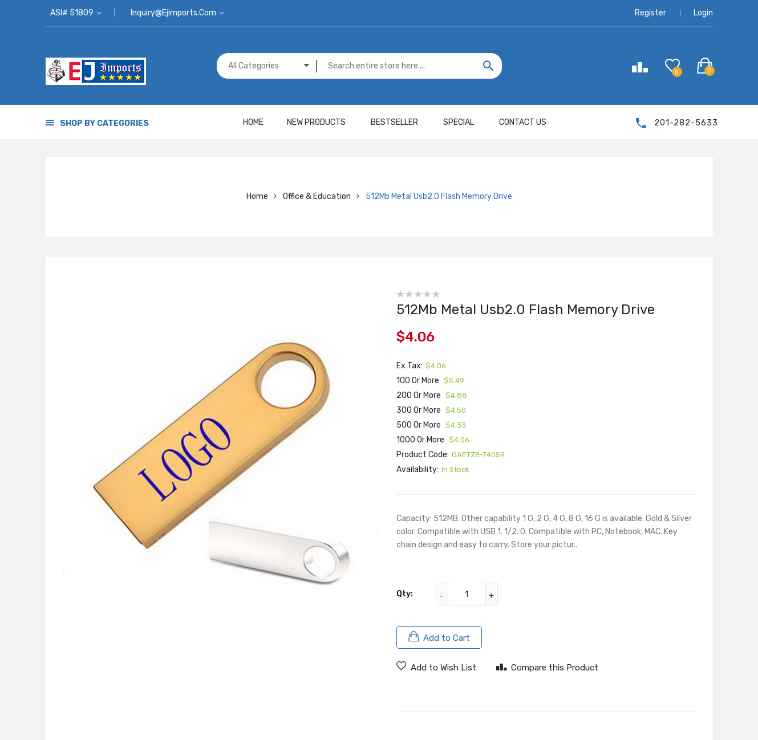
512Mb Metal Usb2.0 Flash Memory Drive (439, 196)
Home (257, 196)
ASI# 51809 (72, 13)
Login (703, 13)
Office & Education (317, 196)
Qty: (404, 594)
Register (650, 13)
